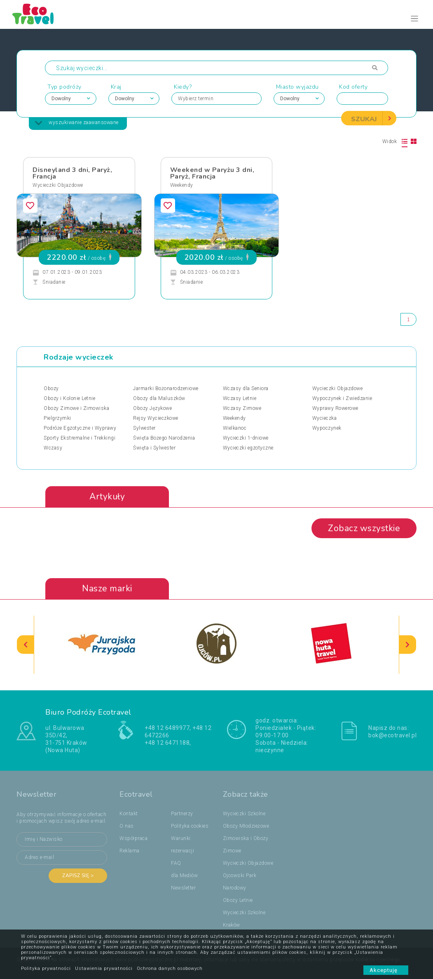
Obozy (51, 388)
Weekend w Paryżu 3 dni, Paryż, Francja (212, 173)
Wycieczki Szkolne (244, 814)
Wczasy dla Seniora (246, 388)
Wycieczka (324, 418)
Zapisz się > (78, 875)
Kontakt (128, 814)
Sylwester (144, 428)
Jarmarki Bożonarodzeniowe (166, 388)
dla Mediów (184, 875)
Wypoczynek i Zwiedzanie (342, 398)
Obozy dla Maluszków (159, 398)
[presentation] (25, 644)
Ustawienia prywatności (104, 968)
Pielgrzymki (57, 418)
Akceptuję (386, 970)
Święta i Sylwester (154, 448)
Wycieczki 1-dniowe (246, 438)
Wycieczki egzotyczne (248, 448)
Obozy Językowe (152, 408)
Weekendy (181, 185)
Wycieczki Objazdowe (58, 185)
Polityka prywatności (46, 968)
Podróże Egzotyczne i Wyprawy (80, 428)
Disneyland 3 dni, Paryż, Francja (72, 173)
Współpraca (133, 838)
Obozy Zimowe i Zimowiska (76, 408)
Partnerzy (182, 814)
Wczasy (53, 448)
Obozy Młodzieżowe (246, 826)
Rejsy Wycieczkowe (155, 418)
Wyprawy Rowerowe (335, 408)
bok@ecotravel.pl (392, 735)
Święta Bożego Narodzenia (164, 438)
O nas (126, 826)
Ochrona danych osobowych (170, 968)
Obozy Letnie (238, 900)
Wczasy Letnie (240, 398)
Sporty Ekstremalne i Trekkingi (79, 438)
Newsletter (183, 888)
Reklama (129, 851)
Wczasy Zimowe (242, 408)
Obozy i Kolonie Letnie (69, 398)
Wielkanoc (235, 428)
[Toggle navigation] (414, 18)
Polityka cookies (189, 826)
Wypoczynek (327, 428)
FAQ (176, 863)
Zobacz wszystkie (364, 528)
